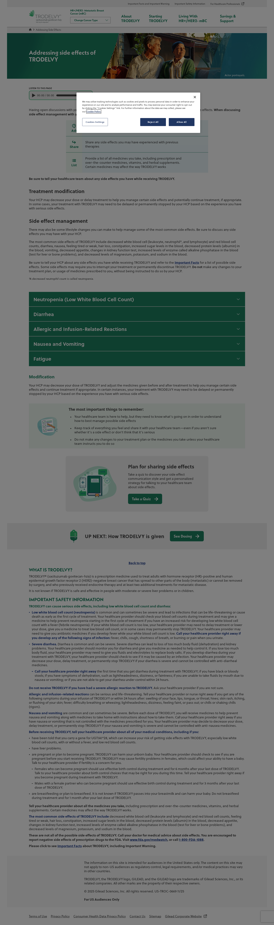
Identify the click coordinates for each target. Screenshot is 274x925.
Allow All (181, 122)
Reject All (153, 122)
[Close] (195, 97)
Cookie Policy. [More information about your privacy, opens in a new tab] (94, 111)
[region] (138, 113)
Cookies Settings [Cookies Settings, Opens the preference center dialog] (95, 122)
